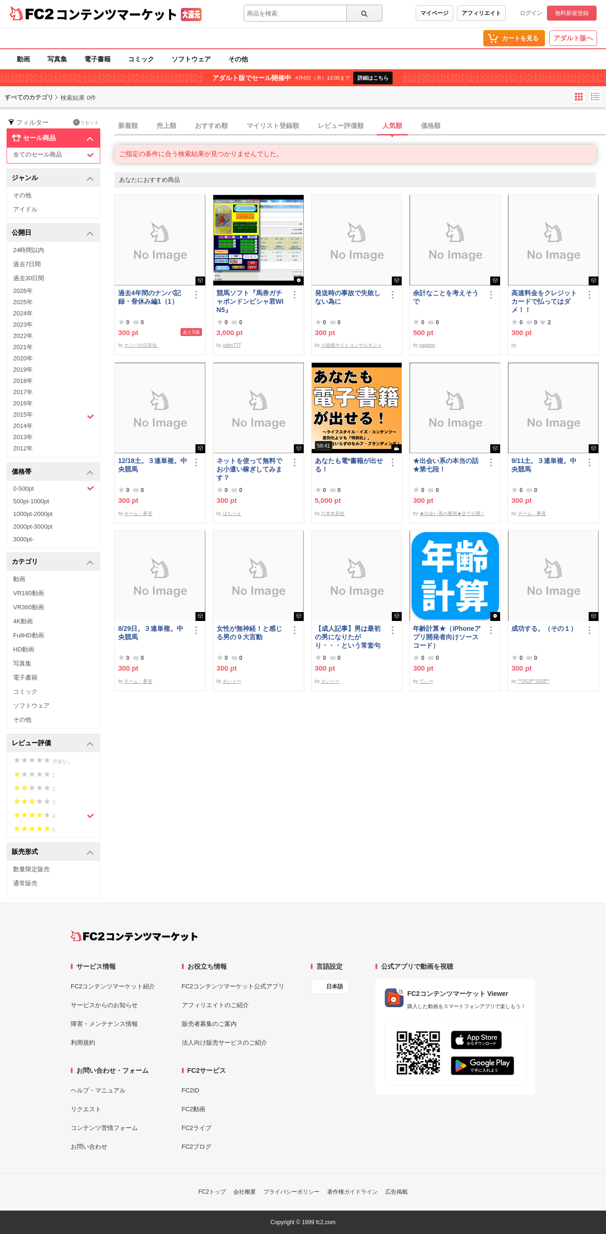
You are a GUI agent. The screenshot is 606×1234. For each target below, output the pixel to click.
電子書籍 (97, 59)
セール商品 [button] (53, 138)
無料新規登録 (572, 13)
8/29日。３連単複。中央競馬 (150, 633)
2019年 (23, 369)
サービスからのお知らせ (104, 1005)
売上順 (166, 125)
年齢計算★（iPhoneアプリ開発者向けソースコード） (447, 637)
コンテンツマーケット (117, 14)
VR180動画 (28, 593)
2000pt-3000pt (32, 526)
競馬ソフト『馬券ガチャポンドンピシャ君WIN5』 (250, 301)
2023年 (23, 324)
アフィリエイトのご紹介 (215, 1005)
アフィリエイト (481, 13)
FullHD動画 (28, 635)
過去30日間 (28, 278)
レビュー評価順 (341, 125)
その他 (238, 59)
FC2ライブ (197, 1127)
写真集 (57, 59)
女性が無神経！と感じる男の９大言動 (249, 633)
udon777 (232, 345)
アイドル (25, 209)
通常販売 (25, 883)
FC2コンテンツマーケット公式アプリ (233, 986)
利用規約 (83, 1042)
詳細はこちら (373, 78)
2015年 (53, 415)
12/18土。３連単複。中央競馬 (152, 465)
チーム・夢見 (138, 513)
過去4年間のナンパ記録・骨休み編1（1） (149, 297)
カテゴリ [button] (53, 562)
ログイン (531, 13)
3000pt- (23, 539)
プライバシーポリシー (291, 1192)
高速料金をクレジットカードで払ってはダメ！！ (544, 301)
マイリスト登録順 (273, 125)
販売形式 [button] (53, 852)
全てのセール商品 (53, 155)
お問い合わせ (89, 1146)
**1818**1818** (534, 681)
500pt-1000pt (31, 501)
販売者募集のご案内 (209, 1023)
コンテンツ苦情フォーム (104, 1127)
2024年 (23, 313)
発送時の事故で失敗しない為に (348, 297)
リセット (86, 122)
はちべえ (232, 513)
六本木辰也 (332, 513)
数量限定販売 (31, 869)
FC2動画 (194, 1109)
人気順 (392, 125)
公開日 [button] (53, 233)
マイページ (434, 13)
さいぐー (232, 681)
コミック (141, 59)
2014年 (23, 425)
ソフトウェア (191, 59)
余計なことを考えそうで (446, 297)
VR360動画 (28, 607)
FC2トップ (212, 1192)
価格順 (431, 125)
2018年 (23, 380)
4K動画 (23, 621)
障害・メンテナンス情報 (104, 1023)
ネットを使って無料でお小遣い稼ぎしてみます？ (249, 469)
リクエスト (86, 1109)
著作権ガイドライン (352, 1192)
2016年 (23, 403)
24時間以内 (28, 250)
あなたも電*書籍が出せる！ (349, 465)
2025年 (23, 302)
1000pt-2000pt (32, 513)
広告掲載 (396, 1192)
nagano (427, 345)
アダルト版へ (573, 38)
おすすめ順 (211, 125)
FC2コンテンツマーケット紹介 (113, 986)
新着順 (128, 125)
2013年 (23, 437)
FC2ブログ (197, 1146)
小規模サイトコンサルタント (351, 345)
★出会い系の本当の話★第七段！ (446, 465)
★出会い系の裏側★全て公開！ (452, 513)
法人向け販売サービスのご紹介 (224, 1042)
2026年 (23, 290)
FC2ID (191, 1090)
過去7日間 (27, 264)
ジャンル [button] (53, 178)
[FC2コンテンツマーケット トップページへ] (134, 935)
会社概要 (244, 1192)
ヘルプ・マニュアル (98, 1090)
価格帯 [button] (53, 472)
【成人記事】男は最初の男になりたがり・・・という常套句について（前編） (348, 637)
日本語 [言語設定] (334, 986)
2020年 (23, 358)
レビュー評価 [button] (53, 743)
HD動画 (23, 649)
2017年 (23, 392)
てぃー (426, 681)
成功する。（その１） (544, 628)
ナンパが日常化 (140, 345)
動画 (23, 59)
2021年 (23, 347)
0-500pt (53, 488)
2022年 (23, 335)
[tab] (360, 126)
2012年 (23, 448)
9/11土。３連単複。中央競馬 (543, 465)
